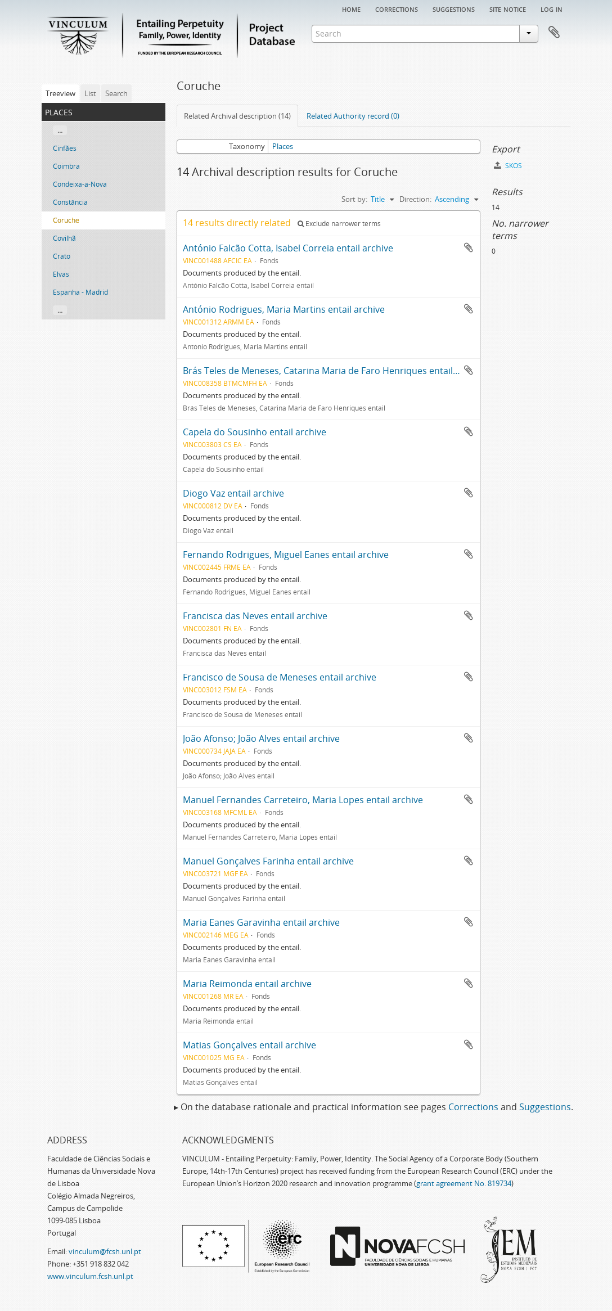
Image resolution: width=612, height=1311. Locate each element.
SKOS (508, 165)
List (90, 93)
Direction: (415, 199)
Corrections (396, 8)
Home (351, 8)
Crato (61, 256)
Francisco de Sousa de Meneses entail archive (279, 677)
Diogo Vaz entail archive (233, 493)
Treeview (60, 93)
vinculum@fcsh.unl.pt (105, 1251)
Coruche (66, 220)
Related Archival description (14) (237, 116)
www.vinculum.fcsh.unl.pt (90, 1276)
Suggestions (454, 8)
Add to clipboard (468, 247)
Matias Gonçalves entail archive (249, 1045)
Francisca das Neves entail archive (255, 616)
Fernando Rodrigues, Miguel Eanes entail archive (286, 554)
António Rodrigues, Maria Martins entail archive (284, 309)
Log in (551, 8)
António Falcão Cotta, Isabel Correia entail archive (288, 248)
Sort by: (354, 199)
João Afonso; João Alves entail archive (261, 738)
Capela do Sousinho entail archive (254, 432)
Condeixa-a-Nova (80, 184)
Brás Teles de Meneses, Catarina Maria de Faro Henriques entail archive (334, 370)
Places (282, 146)
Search (116, 93)
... (59, 130)
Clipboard (554, 33)
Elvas (61, 274)
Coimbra (66, 166)
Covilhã (64, 238)
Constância (70, 202)
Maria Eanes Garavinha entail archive (261, 922)
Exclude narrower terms (339, 223)
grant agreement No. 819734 (463, 1183)
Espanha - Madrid (80, 292)
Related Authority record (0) (353, 116)
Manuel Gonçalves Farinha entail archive (268, 861)
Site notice (507, 8)
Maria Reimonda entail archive (247, 983)
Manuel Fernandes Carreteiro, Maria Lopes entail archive (303, 800)
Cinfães (64, 148)
